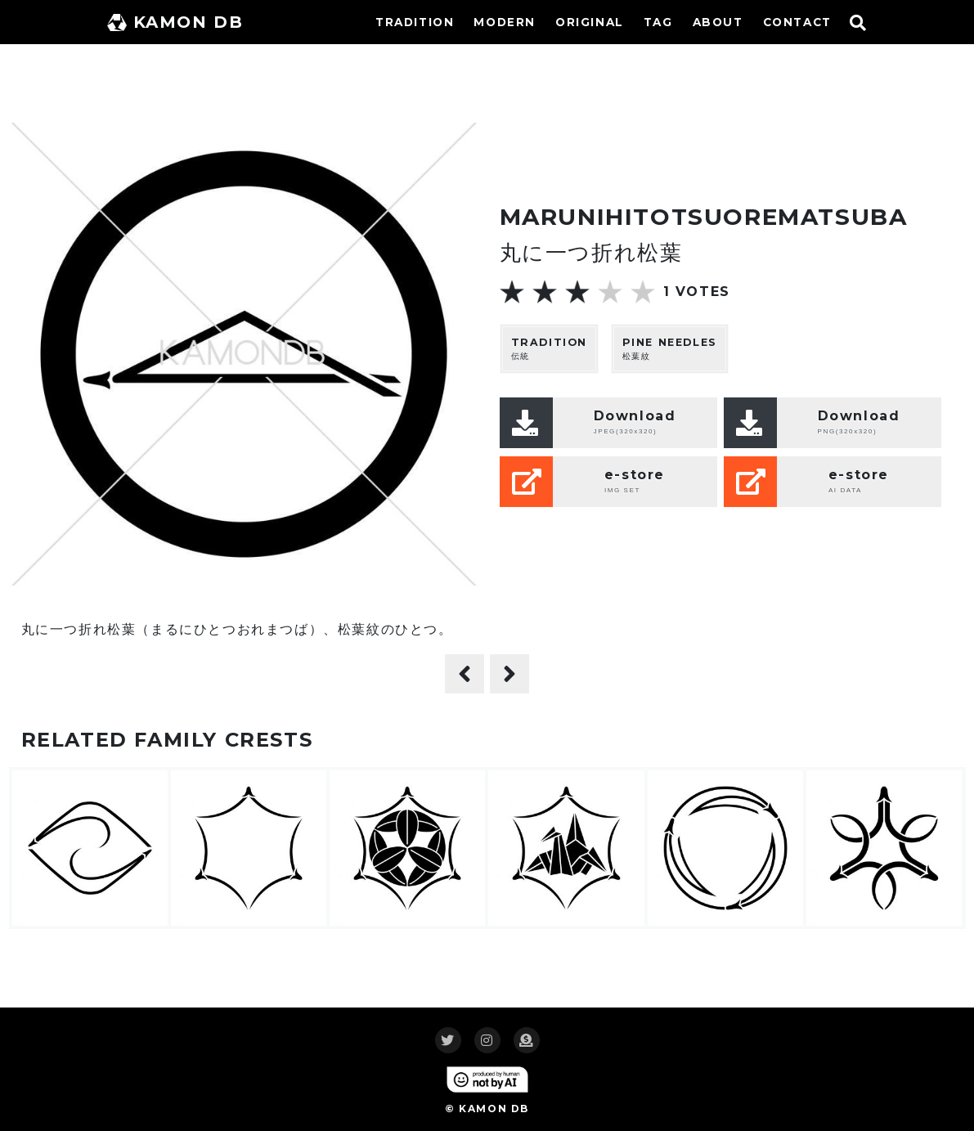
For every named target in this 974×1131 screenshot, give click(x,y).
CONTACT (797, 22)
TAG (658, 22)
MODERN (505, 22)
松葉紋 (669, 348)
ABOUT (718, 22)
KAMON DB (175, 22)
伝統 (549, 348)
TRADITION (414, 22)
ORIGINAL (589, 22)
